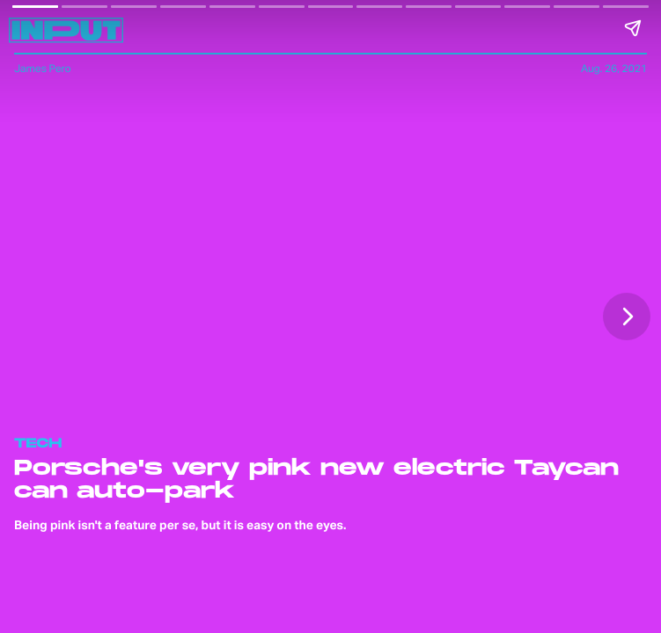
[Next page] (626, 316)
